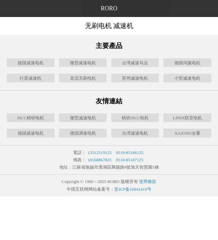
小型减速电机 (187, 78)
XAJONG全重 (187, 133)
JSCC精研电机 (30, 117)
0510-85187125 (129, 159)
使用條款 (147, 181)
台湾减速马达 (135, 62)
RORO (109, 8)
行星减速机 (30, 78)
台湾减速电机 (135, 133)
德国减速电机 (31, 62)
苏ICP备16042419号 (132, 189)
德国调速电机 (83, 133)
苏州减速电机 (135, 78)
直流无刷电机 (83, 78)
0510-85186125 (129, 152)
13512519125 (100, 152)
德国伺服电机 (187, 62)
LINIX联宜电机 (187, 117)
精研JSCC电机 (135, 117)
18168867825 (100, 159)
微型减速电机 (83, 62)
